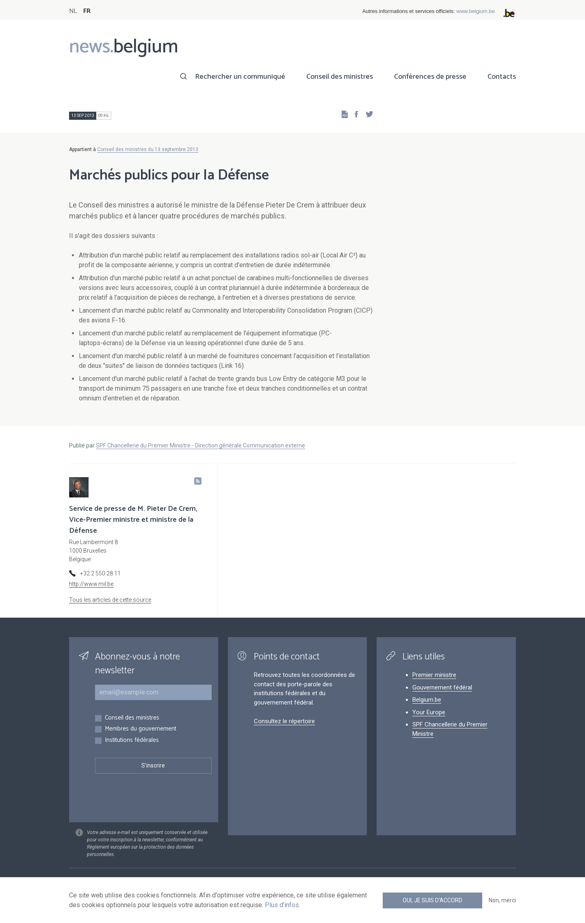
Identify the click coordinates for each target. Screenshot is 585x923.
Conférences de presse (430, 77)
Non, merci (502, 900)
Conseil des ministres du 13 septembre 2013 (147, 149)
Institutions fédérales (132, 740)
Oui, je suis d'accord (432, 900)
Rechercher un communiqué (240, 77)
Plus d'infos (282, 905)
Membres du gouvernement (140, 729)
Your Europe (428, 712)
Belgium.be (426, 699)
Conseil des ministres (339, 77)
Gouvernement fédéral (442, 687)
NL (73, 11)
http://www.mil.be (91, 584)
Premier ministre (434, 675)
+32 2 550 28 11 (100, 573)
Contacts (502, 77)
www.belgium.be (475, 11)
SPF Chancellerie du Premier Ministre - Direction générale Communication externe (200, 445)
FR (87, 11)
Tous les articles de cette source (110, 600)
